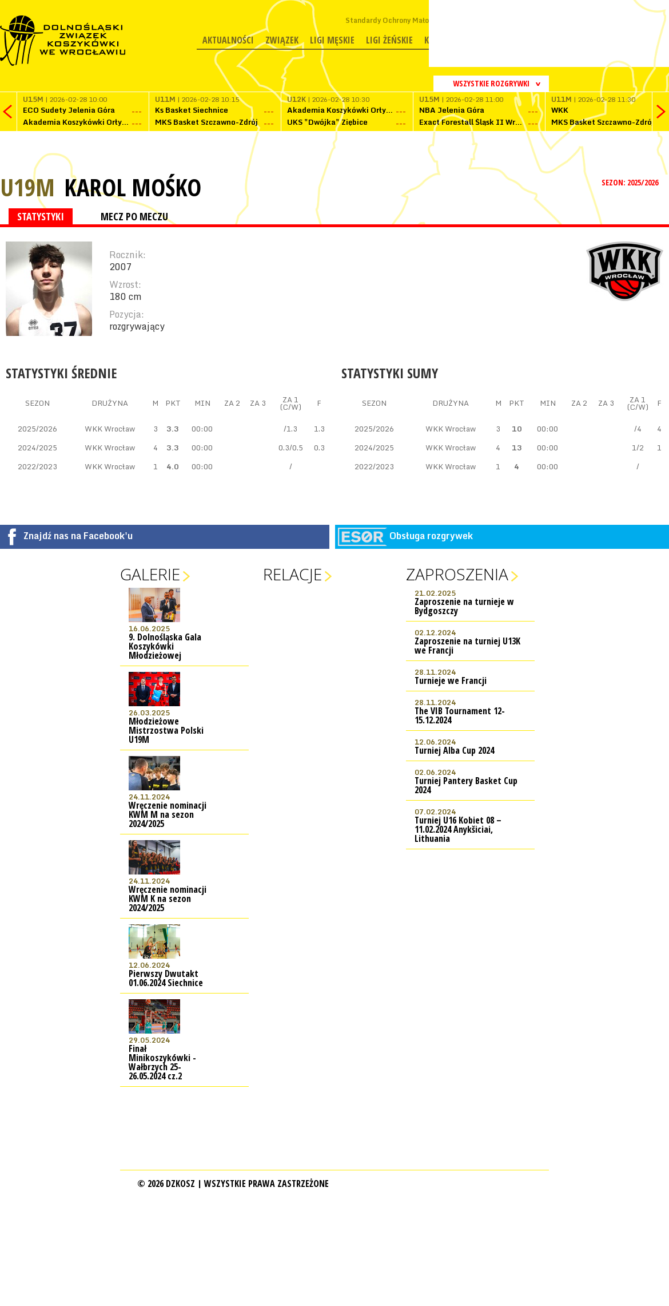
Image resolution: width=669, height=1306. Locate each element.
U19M (27, 187)
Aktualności (228, 40)
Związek (281, 40)
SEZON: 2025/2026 (631, 182)
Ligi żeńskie (389, 40)
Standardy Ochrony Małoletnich (398, 20)
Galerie (150, 574)
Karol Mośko (132, 187)
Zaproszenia (457, 574)
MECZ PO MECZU (134, 216)
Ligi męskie (332, 40)
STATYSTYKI (40, 216)
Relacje (292, 574)
